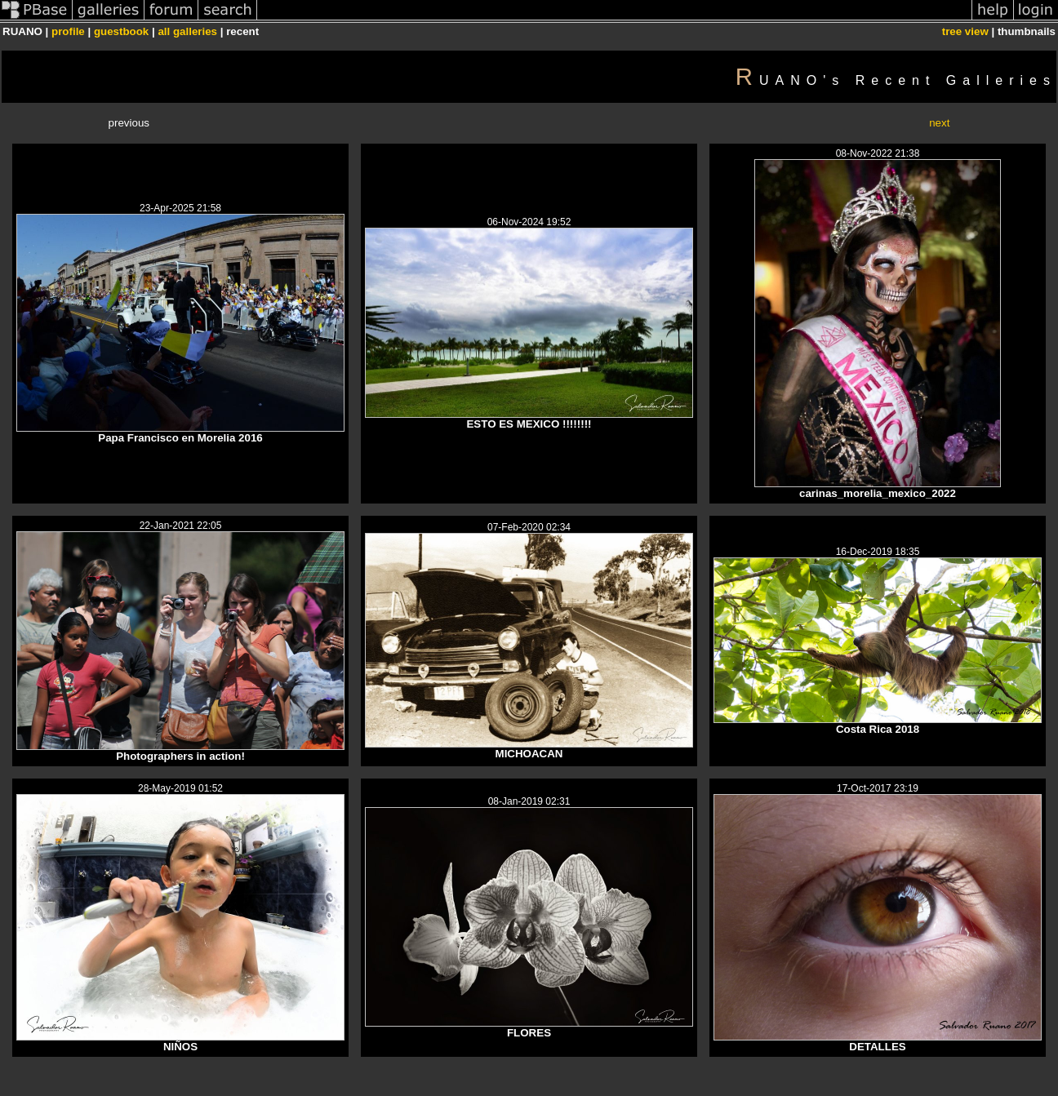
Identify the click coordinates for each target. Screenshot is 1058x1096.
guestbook (121, 31)
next (939, 123)
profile (68, 31)
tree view (965, 31)
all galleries (187, 31)
